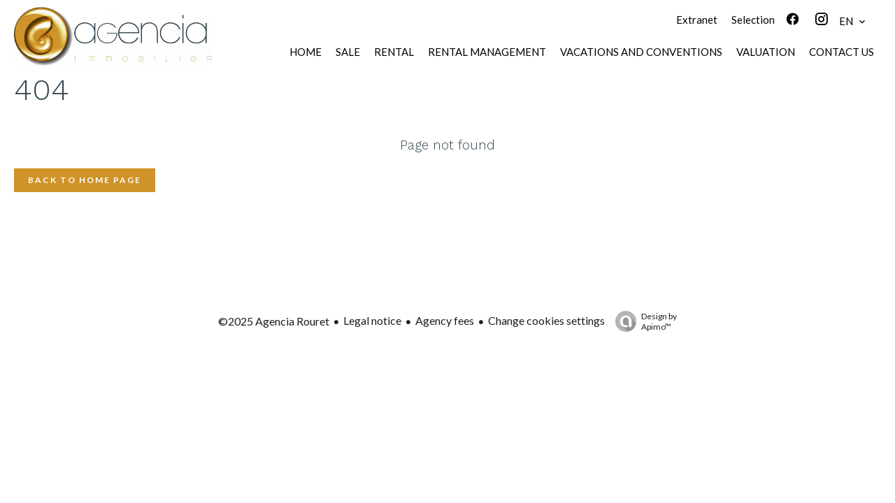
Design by (642, 321)
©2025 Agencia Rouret (273, 321)
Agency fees (444, 320)
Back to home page (84, 180)
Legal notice (372, 320)
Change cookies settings (546, 320)
